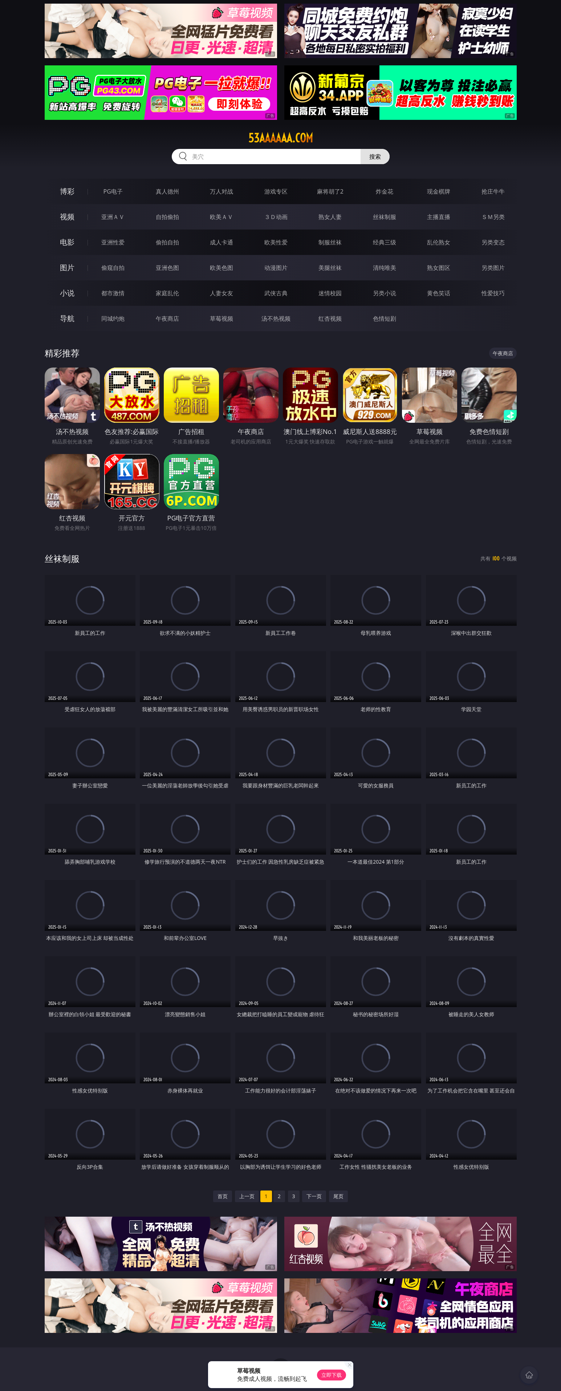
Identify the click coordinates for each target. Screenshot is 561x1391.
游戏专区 (276, 191)
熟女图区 (438, 268)
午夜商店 (167, 319)
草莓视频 (221, 319)
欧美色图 (221, 268)
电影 (67, 242)
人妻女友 (221, 293)
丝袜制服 (384, 217)
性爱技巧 (493, 293)
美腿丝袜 (330, 268)
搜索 (375, 157)
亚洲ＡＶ (113, 217)
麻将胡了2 (330, 191)
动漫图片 (276, 268)
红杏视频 (330, 319)
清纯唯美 (384, 268)
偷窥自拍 (113, 268)
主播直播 (438, 217)
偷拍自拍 (167, 242)
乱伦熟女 (438, 242)
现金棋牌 (438, 191)
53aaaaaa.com (280, 138)
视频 (67, 217)
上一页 (247, 1196)
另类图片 (493, 268)
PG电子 (113, 191)
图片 (67, 267)
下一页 (314, 1196)
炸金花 (384, 191)
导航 (67, 318)
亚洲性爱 (113, 242)
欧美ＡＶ (221, 217)
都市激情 (113, 293)
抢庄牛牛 (493, 191)
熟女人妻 (330, 217)
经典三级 (384, 242)
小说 (67, 293)
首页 (223, 1196)
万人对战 (221, 191)
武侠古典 (276, 293)
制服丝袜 (330, 242)
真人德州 (167, 191)
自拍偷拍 (167, 217)
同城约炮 (113, 319)
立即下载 (331, 1374)
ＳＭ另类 (493, 217)
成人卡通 (221, 242)
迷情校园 (330, 293)
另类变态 (493, 242)
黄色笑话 (438, 293)
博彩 (67, 191)
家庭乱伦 (167, 293)
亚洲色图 (167, 268)
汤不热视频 (275, 319)
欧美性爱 (276, 242)
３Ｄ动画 (276, 217)
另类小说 (384, 293)
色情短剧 (384, 319)
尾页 (338, 1196)
